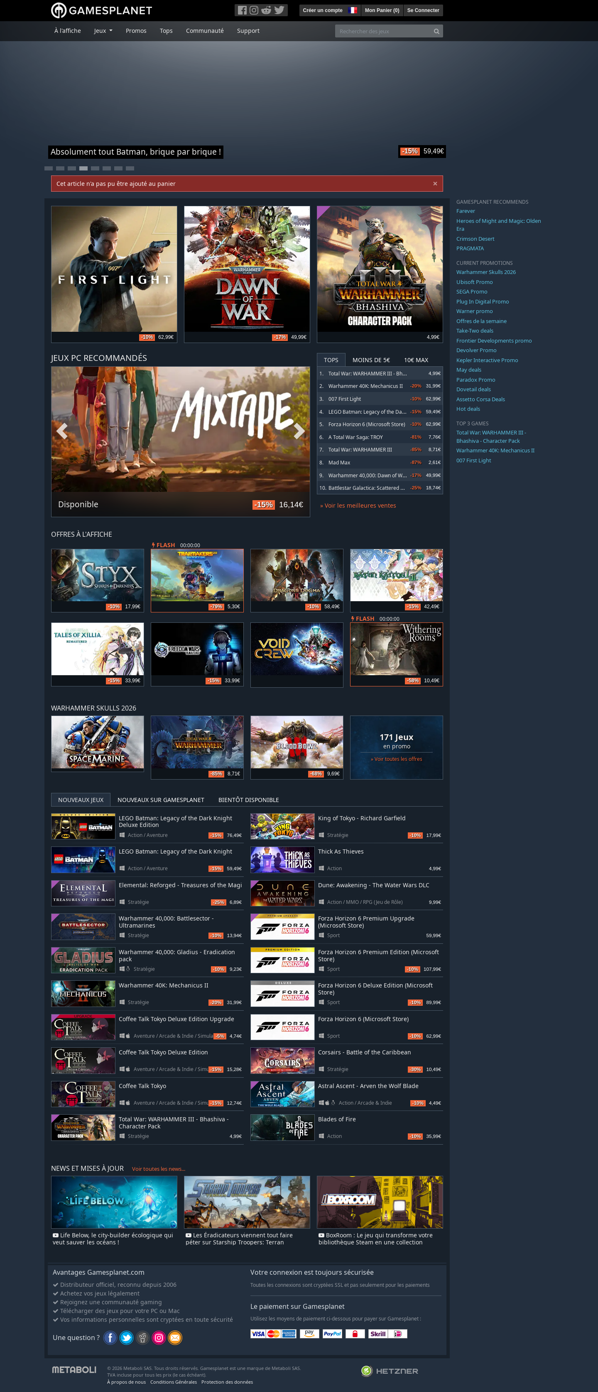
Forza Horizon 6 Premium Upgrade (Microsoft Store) (366, 921)
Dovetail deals (473, 389)
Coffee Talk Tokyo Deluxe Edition (163, 1052)
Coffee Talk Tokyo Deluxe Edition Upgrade (176, 1019)
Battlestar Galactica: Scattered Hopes (371, 488)
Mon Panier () (382, 10)
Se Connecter (423, 10)
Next (299, 431)
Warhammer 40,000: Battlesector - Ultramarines (166, 921)
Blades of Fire (337, 1119)
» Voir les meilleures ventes (358, 505)
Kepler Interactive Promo (487, 360)
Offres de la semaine (481, 321)
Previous (62, 431)
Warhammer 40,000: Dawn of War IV (370, 475)
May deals (468, 369)
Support (248, 31)
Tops (166, 31)
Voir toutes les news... (158, 1168)
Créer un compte (323, 10)
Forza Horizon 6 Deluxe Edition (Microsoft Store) (375, 988)
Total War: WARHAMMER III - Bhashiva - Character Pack (392, 373)
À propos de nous (126, 1382)
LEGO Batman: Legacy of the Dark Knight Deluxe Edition (175, 821)
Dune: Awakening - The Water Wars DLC (373, 885)
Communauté (205, 31)
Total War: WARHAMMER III (360, 450)
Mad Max (339, 462)
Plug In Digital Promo (482, 301)
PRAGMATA (470, 248)
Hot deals (468, 408)
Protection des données (227, 1382)
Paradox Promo (475, 379)
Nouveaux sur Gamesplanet (161, 800)
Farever (465, 211)
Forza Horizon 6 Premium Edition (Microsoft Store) (378, 955)
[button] (351, 9)
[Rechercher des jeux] (383, 31)
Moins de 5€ (371, 360)
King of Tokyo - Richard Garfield (362, 818)
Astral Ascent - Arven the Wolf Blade (368, 1086)
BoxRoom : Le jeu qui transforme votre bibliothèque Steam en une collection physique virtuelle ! (376, 1242)
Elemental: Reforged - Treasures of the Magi (180, 885)
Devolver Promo (476, 350)
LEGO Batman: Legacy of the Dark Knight (375, 412)
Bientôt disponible (248, 800)
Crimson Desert (475, 238)
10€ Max (416, 360)
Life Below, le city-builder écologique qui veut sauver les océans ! (113, 1238)
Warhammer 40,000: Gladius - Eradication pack (177, 955)
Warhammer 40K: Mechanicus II (365, 386)
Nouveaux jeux (80, 800)
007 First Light (344, 399)
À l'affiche (67, 31)
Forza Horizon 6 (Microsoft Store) (366, 424)
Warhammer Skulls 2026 (486, 272)
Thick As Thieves (341, 851)
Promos (136, 31)
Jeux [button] (101, 31)
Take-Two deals (474, 330)
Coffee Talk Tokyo (142, 1086)
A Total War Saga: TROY (355, 437)
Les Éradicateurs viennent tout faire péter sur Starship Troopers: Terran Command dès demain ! (239, 1242)
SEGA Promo (472, 291)
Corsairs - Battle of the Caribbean (364, 1052)
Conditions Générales (173, 1382)
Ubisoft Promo (474, 282)
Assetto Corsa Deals (480, 399)
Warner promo (474, 311)
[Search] (436, 31)
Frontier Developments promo (494, 340)
